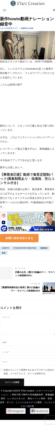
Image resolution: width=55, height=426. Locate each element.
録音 (4, 253)
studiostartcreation (24, 248)
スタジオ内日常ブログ (9, 28)
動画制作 (44, 248)
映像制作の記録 (27, 28)
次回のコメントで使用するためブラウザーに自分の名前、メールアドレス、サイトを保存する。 (28, 372)
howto (5, 248)
